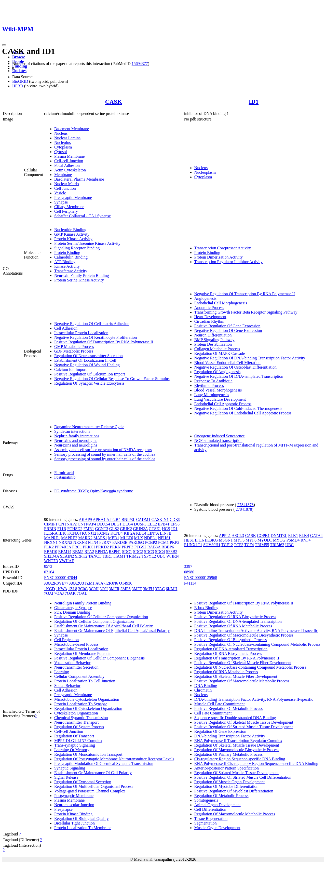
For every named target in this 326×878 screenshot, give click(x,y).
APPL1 (225, 535)
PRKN (115, 547)
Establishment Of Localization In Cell (85, 360)
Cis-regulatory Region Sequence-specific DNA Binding (239, 759)
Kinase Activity (67, 266)
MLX (138, 538)
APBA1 (99, 519)
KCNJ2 (103, 533)
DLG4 (128, 524)
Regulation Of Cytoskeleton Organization (88, 708)
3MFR (114, 589)
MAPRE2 (69, 538)
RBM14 (64, 551)
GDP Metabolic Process (73, 351)
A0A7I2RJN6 (107, 583)
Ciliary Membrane (69, 207)
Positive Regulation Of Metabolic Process (228, 708)
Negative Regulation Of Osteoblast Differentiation (235, 367)
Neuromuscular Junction (74, 805)
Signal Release (66, 777)
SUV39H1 (212, 545)
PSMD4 (293, 540)
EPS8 (175, 524)
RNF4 (305, 540)
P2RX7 (105, 542)
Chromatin (203, 690)
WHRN (172, 556)
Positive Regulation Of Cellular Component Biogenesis (99, 658)
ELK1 (293, 535)
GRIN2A (140, 528)
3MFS (125, 589)
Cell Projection (66, 640)
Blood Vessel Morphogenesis (218, 390)
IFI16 (199, 540)
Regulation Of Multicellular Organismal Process (93, 786)
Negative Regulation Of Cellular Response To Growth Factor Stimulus (112, 378)
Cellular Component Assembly (79, 676)
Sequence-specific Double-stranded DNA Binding (235, 717)
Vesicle (60, 193)
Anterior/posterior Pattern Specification (226, 768)
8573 (48, 566)
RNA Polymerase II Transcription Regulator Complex (238, 740)
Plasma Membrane (69, 156)
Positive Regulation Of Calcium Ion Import (89, 374)
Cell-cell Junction (68, 161)
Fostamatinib (65, 477)
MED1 (113, 538)
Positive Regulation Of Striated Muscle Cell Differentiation (242, 777)
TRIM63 (277, 545)
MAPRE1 (52, 538)
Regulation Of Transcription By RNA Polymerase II (236, 658)
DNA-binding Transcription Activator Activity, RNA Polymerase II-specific (256, 630)
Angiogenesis (205, 298)
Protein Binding (67, 252)
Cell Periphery (66, 211)
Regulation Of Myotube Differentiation (226, 786)
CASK (113, 101)
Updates (19, 71)
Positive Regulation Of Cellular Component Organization (101, 617)
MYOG (279, 540)
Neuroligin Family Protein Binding (82, 603)
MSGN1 (226, 540)
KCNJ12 (89, 533)
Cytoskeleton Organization (76, 713)
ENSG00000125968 (200, 577)
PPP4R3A (63, 547)
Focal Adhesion (67, 165)
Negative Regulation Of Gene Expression (228, 330)
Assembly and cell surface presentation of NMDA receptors (103, 450)
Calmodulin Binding (71, 257)
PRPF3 (127, 547)
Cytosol (60, 152)
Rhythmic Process (209, 385)
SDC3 (149, 551)
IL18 (62, 533)
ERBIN (50, 528)
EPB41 (163, 524)
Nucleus (60, 133)
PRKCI (89, 547)
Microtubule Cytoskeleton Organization (86, 699)
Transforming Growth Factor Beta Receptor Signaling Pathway (245, 312)
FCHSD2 (75, 528)
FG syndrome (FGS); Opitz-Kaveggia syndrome (93, 491)
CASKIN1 (160, 519)
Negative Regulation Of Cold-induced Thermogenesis (238, 408)
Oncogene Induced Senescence (219, 436)
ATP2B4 (113, 519)
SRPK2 (81, 556)
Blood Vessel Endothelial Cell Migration (227, 362)
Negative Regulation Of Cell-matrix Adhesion (91, 323)
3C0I (104, 589)
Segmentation (205, 823)
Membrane (63, 174)
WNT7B (51, 561)
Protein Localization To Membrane (82, 828)
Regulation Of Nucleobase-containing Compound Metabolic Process (250, 667)
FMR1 (88, 528)
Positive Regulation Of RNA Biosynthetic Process (235, 617)
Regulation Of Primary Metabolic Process (228, 754)
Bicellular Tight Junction (74, 823)
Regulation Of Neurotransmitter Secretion (88, 356)
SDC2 (138, 551)
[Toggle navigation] (4, 45)
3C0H (94, 589)
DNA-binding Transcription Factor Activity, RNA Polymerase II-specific (253, 699)
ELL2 (152, 524)
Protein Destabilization (213, 344)
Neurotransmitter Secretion (76, 667)
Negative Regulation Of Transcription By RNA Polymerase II (244, 294)
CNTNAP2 (67, 524)
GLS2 (114, 528)
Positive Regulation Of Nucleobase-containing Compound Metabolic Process (257, 644)
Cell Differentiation (210, 809)
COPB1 (263, 535)
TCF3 (238, 545)
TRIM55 (262, 545)
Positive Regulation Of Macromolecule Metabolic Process (241, 681)
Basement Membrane (71, 129)
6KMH (171, 589)
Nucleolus (62, 142)
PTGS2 (140, 547)
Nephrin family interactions (76, 436)
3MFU (148, 589)
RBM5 (78, 551)
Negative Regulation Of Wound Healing (87, 365)
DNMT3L (279, 535)
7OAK (70, 593)
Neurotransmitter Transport (76, 722)
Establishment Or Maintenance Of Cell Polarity (93, 773)
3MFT (137, 589)
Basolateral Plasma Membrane (79, 179)
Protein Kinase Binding (73, 814)
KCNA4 (74, 533)
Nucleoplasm (205, 172)
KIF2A (129, 533)
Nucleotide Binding (70, 229)
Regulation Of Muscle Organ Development (229, 782)
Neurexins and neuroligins (75, 440)
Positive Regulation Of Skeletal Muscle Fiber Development (242, 662)
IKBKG (211, 540)
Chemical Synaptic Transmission (81, 717)
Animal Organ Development (217, 805)
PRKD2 (102, 547)
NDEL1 (150, 538)
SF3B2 (171, 551)
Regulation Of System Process (79, 727)
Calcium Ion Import (70, 369)
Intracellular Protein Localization (81, 333)
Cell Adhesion (65, 328)
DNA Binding (205, 685)
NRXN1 (51, 542)
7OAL (82, 593)
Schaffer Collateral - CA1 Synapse (82, 216)
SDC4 (160, 551)
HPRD (17, 86)
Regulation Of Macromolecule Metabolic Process (234, 814)
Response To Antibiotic (213, 381)
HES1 (189, 540)
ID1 (254, 101)
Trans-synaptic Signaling (74, 745)
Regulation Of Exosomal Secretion (82, 782)
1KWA (61, 589)
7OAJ (59, 593)
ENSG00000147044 (60, 577)
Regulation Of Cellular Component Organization (94, 621)
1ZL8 (72, 589)
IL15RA (50, 533)
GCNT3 (101, 528)
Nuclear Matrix (66, 184)
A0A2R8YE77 (56, 583)
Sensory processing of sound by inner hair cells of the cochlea (104, 454)
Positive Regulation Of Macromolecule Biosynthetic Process (243, 635)
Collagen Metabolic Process (217, 349)
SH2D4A (51, 556)
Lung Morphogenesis (211, 395)
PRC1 (77, 547)
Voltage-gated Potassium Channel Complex (89, 791)
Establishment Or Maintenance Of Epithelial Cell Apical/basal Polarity (112, 630)
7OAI (48, 593)
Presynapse (63, 809)
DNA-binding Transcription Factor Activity (229, 736)
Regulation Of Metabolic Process (221, 795)
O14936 (125, 583)
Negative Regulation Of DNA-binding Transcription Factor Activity (249, 358)
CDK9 (175, 519)
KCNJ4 (117, 533)
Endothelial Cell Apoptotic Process (222, 404)
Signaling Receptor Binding (77, 248)
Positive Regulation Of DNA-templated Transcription (238, 621)
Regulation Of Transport (74, 736)
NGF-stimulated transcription (218, 440)
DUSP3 (140, 524)
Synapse (61, 202)
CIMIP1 (50, 524)
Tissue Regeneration (211, 818)
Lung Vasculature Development (220, 399)
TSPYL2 (149, 556)
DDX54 (103, 524)
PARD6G (136, 542)
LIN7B (165, 533)
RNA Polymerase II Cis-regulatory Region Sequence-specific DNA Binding (256, 763)
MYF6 (251, 540)
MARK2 (85, 538)
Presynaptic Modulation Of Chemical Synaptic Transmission (103, 763)
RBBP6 (167, 547)
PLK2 (49, 547)
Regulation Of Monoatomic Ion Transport (88, 754)
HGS (166, 528)
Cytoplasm (63, 147)
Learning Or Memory (71, 750)
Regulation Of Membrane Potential (83, 653)
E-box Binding (206, 607)
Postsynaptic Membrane (73, 795)
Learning (61, 672)
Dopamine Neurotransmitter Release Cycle (89, 427)
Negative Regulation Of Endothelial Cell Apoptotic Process (242, 413)
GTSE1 (155, 528)
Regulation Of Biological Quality (81, 818)
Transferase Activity (70, 271)
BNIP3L (128, 519)
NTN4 (93, 542)
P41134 (190, 583)
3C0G (83, 589)
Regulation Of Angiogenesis (217, 372)
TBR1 (107, 556)
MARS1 (100, 538)
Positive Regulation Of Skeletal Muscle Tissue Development (243, 722)
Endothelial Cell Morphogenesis (220, 303)
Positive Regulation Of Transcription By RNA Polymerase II (103, 342)
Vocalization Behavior (72, 662)
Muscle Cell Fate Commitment (219, 704)
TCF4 (249, 545)
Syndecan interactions (72, 431)
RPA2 (89, 551)
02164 (49, 572)
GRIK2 (126, 528)
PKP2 (174, 542)
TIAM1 (119, 556)
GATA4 (316, 535)
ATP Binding (64, 262)
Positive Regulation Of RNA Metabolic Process (233, 626)
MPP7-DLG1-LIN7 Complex (78, 740)
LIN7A (153, 533)
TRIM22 (133, 556)
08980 (189, 572)
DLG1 (116, 524)
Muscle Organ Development (217, 828)
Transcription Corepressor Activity (222, 248)
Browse (18, 57)
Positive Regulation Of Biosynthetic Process (230, 640)
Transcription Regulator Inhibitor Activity (228, 262)
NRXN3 (80, 542)
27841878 (245, 505)
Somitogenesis (206, 800)
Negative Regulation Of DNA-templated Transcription (238, 376)
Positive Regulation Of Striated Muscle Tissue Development (243, 727)
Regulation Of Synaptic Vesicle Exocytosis (89, 383)
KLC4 (141, 533)
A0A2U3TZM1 (81, 583)
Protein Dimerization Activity (218, 257)
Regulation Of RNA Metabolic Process (226, 672)
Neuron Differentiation (213, 335)
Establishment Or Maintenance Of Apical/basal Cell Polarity (103, 626)
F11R (61, 528)
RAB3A (153, 547)
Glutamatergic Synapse (73, 607)
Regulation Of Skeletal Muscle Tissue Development (236, 745)
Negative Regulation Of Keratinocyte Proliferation (95, 337)
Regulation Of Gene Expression (220, 731)
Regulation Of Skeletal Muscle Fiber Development (235, 676)
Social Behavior (67, 685)
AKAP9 (85, 519)
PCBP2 (151, 542)
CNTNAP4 (87, 524)
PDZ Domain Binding (72, 612)
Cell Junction (65, 188)
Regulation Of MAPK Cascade (219, 353)
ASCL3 (238, 535)
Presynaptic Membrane (73, 197)
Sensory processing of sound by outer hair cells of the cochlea (104, 459)
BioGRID (20, 81)
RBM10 (50, 551)
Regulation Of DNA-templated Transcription (231, 649)
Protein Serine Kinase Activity (79, 280)
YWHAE (66, 561)
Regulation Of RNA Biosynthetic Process (228, 653)
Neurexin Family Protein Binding (81, 275)
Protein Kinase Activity (73, 239)
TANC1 (94, 556)
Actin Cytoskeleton (70, 170)
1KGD (49, 589)
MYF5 (239, 540)
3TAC (160, 589)
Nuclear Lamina (67, 138)
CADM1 (143, 519)
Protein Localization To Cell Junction (84, 681)
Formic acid (64, 472)
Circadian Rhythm (209, 321)
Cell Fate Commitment (213, 713)
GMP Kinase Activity (71, 234)
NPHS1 (164, 538)
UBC (161, 556)
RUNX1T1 (193, 545)
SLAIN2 (67, 556)
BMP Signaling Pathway (214, 339)
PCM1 (163, 542)
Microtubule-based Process (76, 644)
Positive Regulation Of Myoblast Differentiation (233, 791)
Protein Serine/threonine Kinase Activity (87, 243)
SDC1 (127, 551)
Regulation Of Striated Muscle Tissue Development (236, 773)
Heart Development (210, 317)
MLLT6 (126, 538)
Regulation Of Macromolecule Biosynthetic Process (236, 750)
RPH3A (101, 551)
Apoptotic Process (209, 307)
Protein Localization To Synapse (80, 704)
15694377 (140, 63)
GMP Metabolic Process (74, 346)
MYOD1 (264, 540)
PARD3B (120, 542)
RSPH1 (115, 551)
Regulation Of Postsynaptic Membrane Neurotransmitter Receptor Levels (114, 759)
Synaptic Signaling (69, 768)
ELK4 (304, 535)
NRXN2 (65, 542)
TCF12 (227, 545)
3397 (188, 566)
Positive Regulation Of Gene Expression (227, 326)
